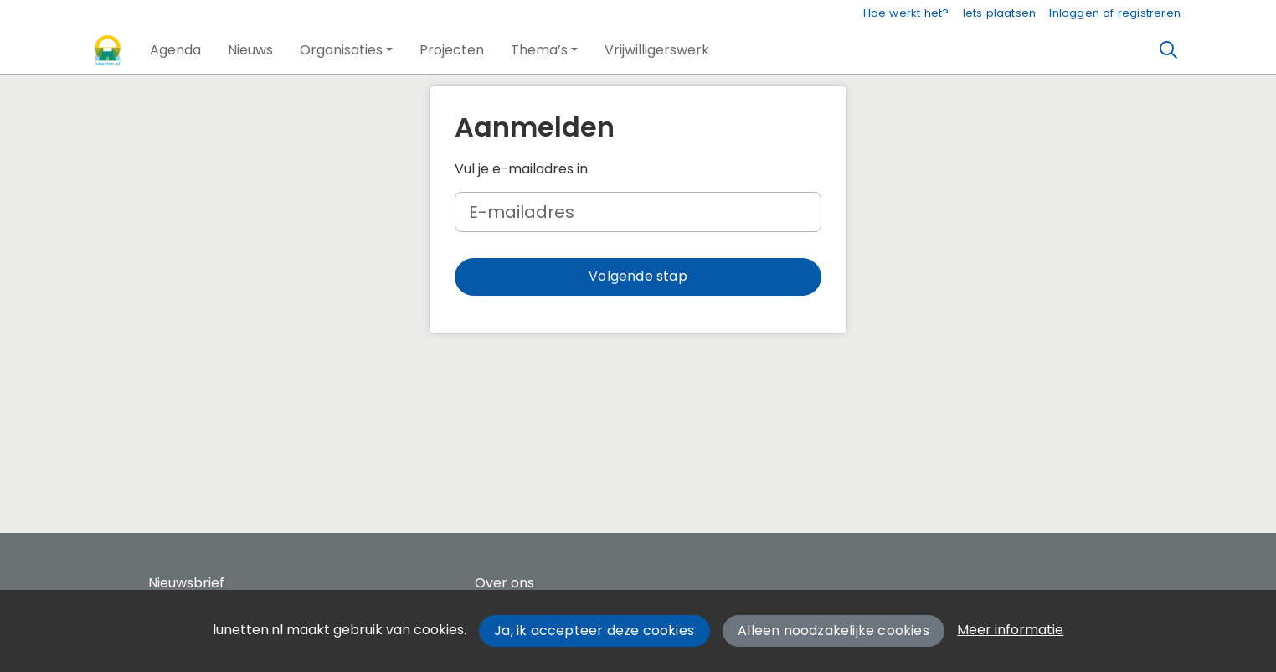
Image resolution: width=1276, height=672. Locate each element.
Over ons (504, 582)
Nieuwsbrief (186, 582)
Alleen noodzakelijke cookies (833, 630)
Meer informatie (1010, 629)
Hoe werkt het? (906, 13)
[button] (175, 50)
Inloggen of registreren (1115, 13)
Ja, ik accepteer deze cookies (594, 630)
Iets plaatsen (1000, 13)
